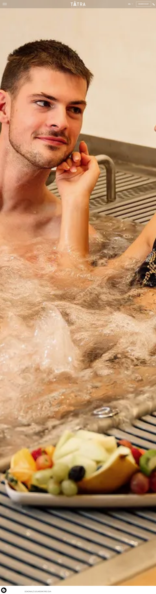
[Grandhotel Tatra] (78, 4)
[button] (5, 4)
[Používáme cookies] (3, 590)
